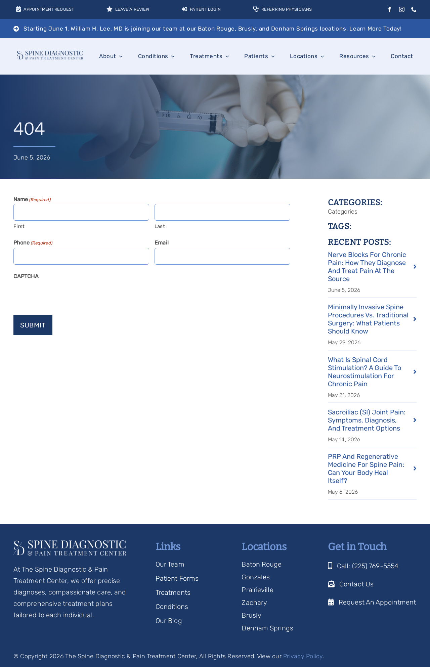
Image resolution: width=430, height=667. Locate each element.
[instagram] (401, 9)
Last (160, 226)
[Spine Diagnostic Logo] (50, 54)
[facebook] (389, 9)
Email (162, 242)
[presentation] (64, 294)
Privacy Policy (303, 656)
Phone (32, 243)
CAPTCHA (26, 276)
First (19, 226)
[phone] (414, 9)
